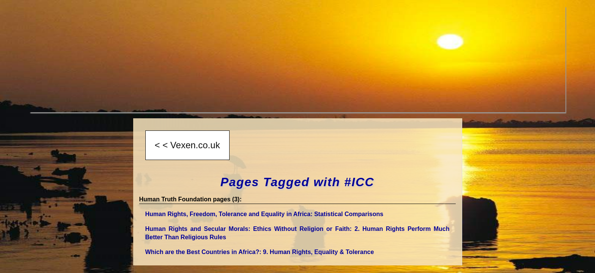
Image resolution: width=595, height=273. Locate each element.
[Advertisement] (257, 59)
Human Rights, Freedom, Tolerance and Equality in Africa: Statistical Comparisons (264, 214)
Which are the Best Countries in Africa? (259, 252)
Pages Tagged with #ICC (297, 182)
